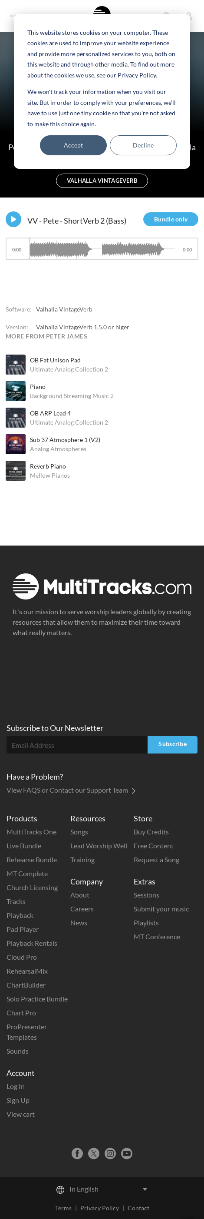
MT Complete (27, 873)
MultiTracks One (31, 831)
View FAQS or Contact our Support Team (71, 790)
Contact (138, 1208)
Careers (82, 908)
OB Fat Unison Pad (55, 360)
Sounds (18, 1051)
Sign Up (18, 1100)
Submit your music (161, 908)
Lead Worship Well (98, 845)
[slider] (102, 248)
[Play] (13, 219)
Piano (38, 386)
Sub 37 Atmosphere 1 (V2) (65, 439)
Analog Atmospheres (58, 448)
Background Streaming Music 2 (72, 395)
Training (82, 859)
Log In (16, 1086)
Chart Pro (21, 1012)
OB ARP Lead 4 (50, 413)
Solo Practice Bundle (37, 999)
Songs (79, 831)
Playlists (146, 922)
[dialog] (102, 91)
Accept (73, 145)
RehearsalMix (27, 971)
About (79, 895)
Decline (143, 145)
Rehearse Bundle (32, 859)
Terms (63, 1208)
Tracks (16, 901)
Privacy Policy (99, 1208)
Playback (20, 915)
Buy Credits (151, 831)
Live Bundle (24, 845)
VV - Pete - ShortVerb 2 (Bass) (76, 220)
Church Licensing (32, 887)
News (78, 922)
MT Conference (157, 936)
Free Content (154, 845)
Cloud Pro (22, 957)
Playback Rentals (32, 943)
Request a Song (156, 859)
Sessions (146, 895)
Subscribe (172, 743)
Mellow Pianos (50, 475)
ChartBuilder (26, 985)
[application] (102, 253)
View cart (21, 1114)
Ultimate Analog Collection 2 (69, 369)
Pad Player (23, 929)
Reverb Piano (48, 466)
